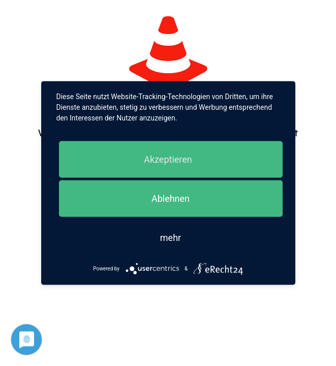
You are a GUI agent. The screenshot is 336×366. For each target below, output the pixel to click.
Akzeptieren (168, 159)
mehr (170, 237)
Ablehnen (170, 198)
